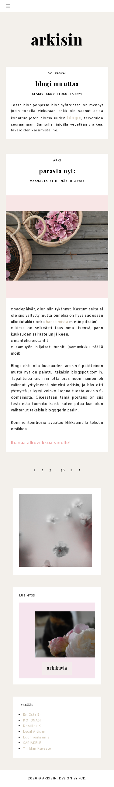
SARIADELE (32, 743)
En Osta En (32, 715)
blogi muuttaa (57, 83)
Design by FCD (72, 778)
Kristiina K (32, 726)
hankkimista (57, 322)
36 (62, 469)
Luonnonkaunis (36, 737)
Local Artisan (34, 732)
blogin (74, 118)
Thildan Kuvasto (37, 749)
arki (57, 160)
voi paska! (57, 73)
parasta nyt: (57, 171)
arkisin (49, 778)
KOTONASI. (32, 720)
